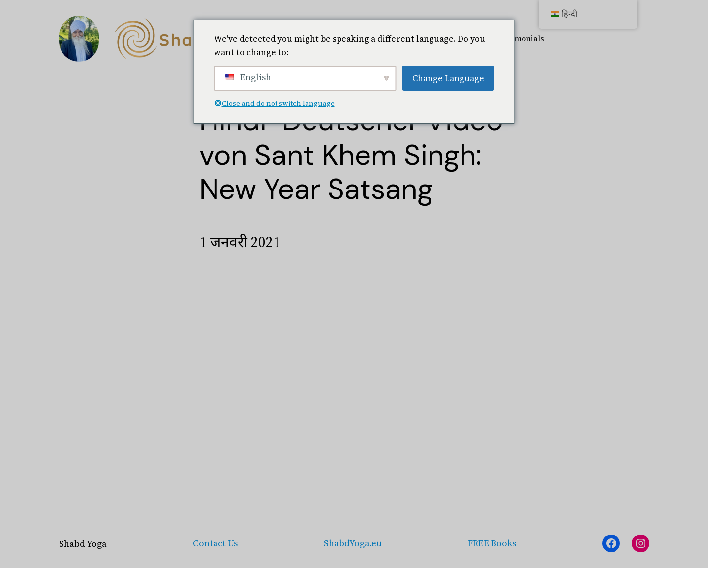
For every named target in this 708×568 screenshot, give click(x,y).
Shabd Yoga (83, 543)
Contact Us (215, 543)
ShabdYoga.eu (353, 543)
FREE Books (492, 543)
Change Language (448, 78)
